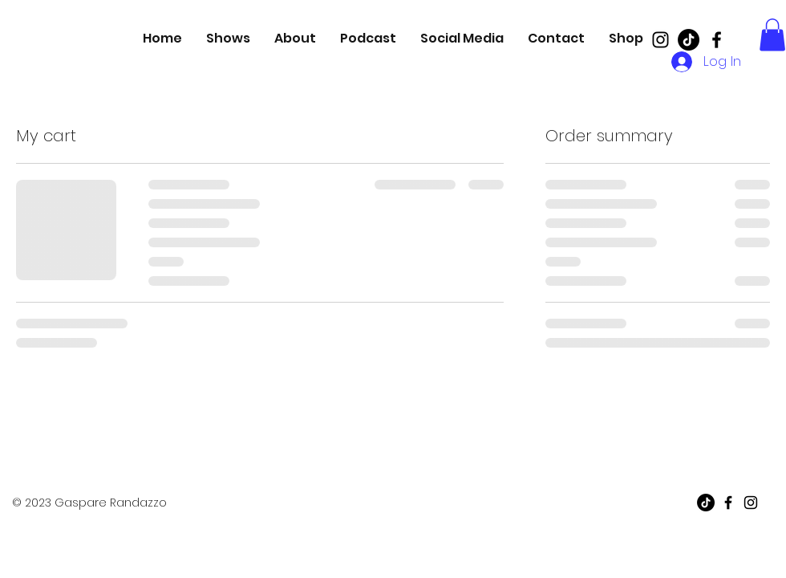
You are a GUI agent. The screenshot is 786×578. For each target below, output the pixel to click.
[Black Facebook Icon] (716, 40)
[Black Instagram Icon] (660, 40)
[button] (772, 34)
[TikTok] (688, 40)
